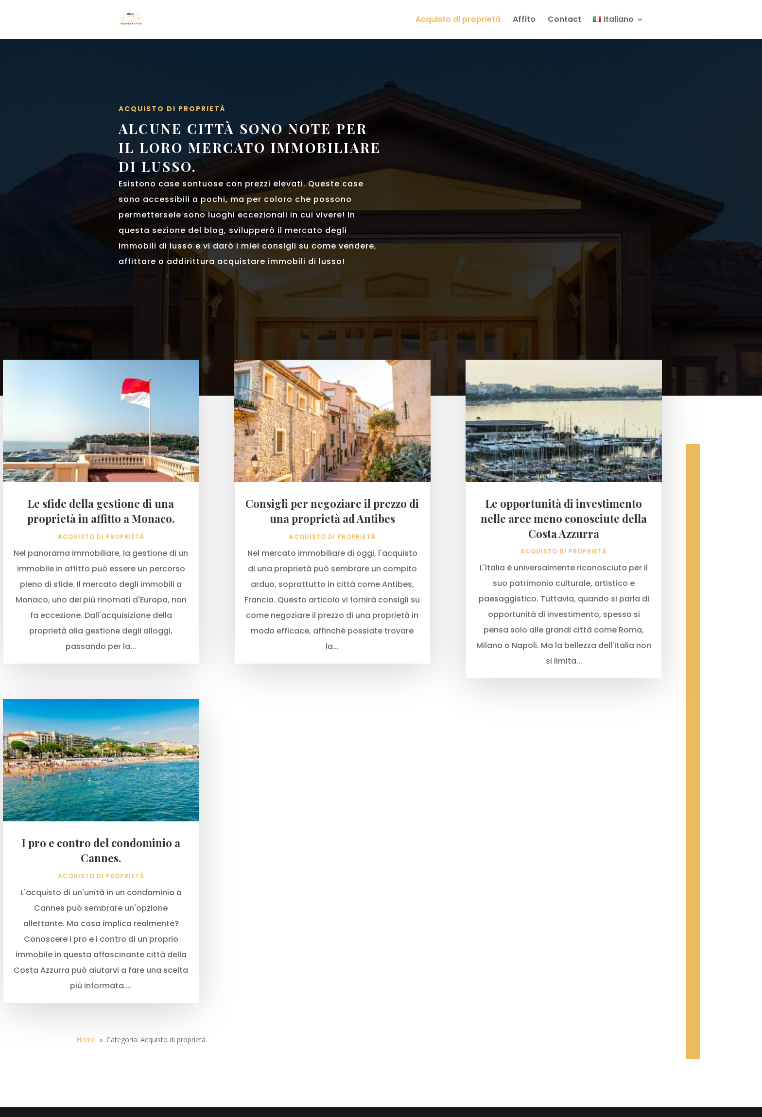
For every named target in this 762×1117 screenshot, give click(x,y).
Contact (564, 20)
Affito (524, 20)
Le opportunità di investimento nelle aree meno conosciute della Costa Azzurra (564, 555)
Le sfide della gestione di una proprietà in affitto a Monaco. (100, 548)
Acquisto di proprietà (458, 20)
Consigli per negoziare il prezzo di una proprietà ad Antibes (332, 548)
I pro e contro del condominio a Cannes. (101, 887)
